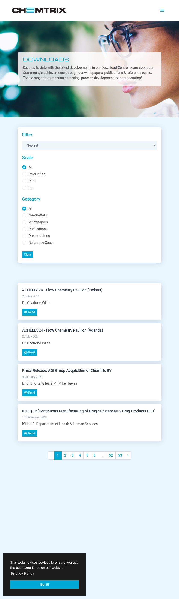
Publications (38, 229)
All (31, 167)
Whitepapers (38, 222)
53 (120, 455)
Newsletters (38, 215)
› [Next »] (127, 455)
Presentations (39, 236)
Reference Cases (41, 243)
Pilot (32, 181)
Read (29, 312)
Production (37, 174)
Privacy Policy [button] (22, 573)
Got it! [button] (44, 584)
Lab (31, 188)
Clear (27, 254)
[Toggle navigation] (162, 10)
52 (111, 455)
